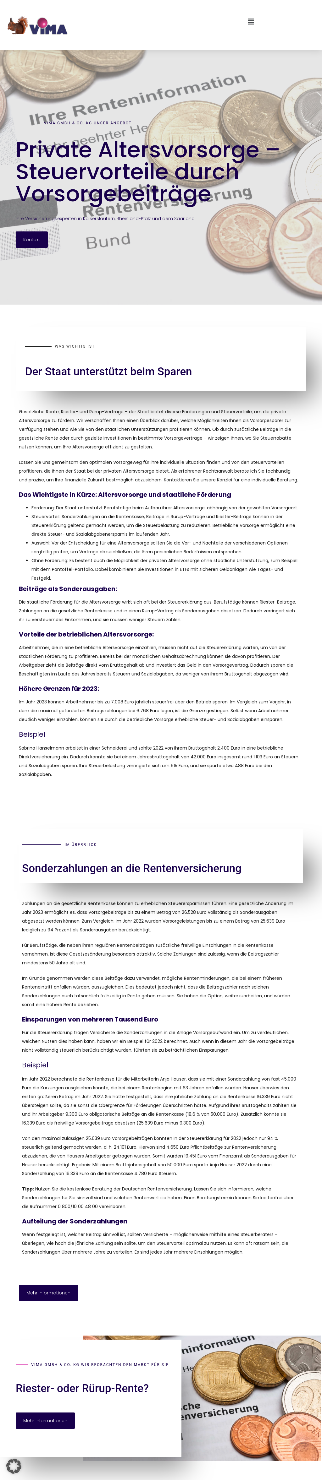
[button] (161, 22)
